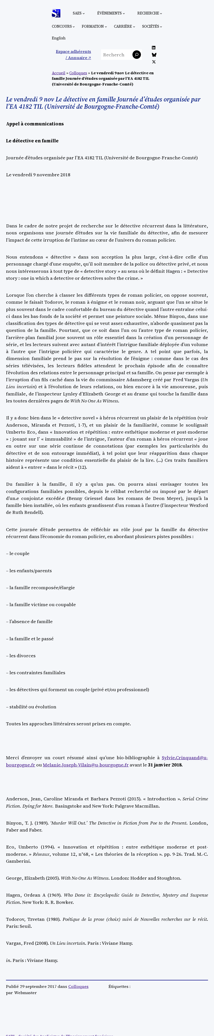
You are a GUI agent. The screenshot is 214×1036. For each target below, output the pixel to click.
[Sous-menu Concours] (74, 26)
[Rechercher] (136, 54)
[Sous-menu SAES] (84, 13)
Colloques (78, 73)
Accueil (58, 73)
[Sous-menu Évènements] (124, 13)
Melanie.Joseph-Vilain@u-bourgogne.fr (86, 764)
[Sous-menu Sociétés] (161, 26)
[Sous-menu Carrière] (134, 26)
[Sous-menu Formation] (106, 26)
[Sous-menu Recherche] (161, 13)
